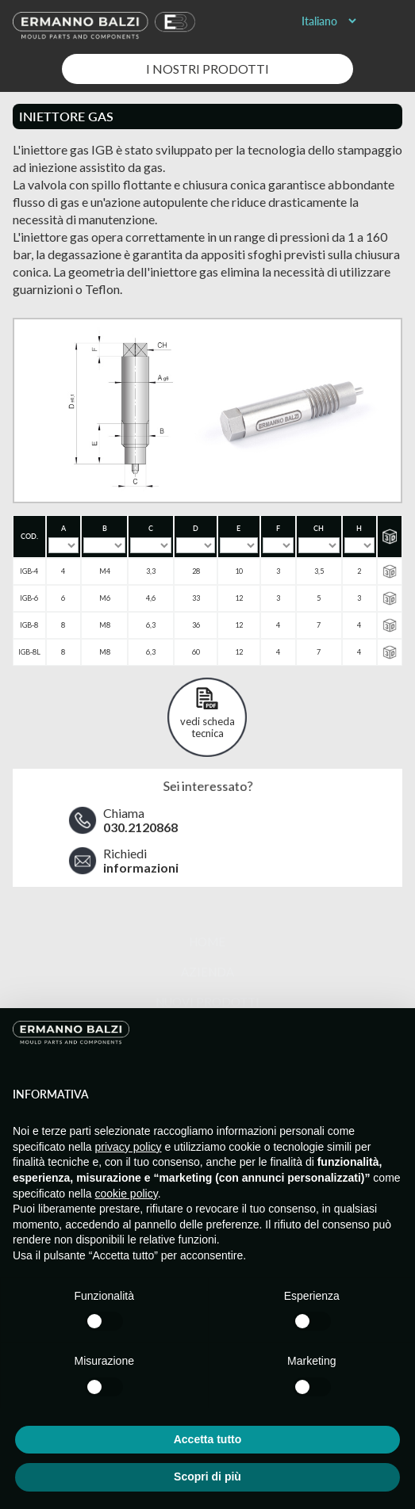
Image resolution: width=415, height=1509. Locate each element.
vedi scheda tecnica (207, 727)
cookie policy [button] (126, 1193)
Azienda (207, 972)
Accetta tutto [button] (208, 1439)
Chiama (140, 820)
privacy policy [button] (128, 1146)
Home (207, 941)
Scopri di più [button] (207, 1476)
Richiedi (141, 860)
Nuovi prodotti (207, 1002)
